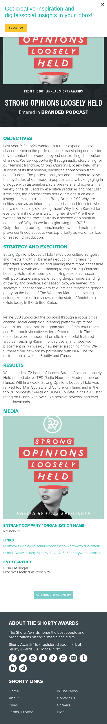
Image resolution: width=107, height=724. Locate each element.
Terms (14, 712)
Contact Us (66, 698)
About (14, 698)
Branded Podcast (64, 112)
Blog (61, 712)
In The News (67, 691)
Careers (63, 705)
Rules (13, 705)
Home (14, 691)
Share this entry (53, 595)
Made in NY (50, 649)
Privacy (27, 712)
